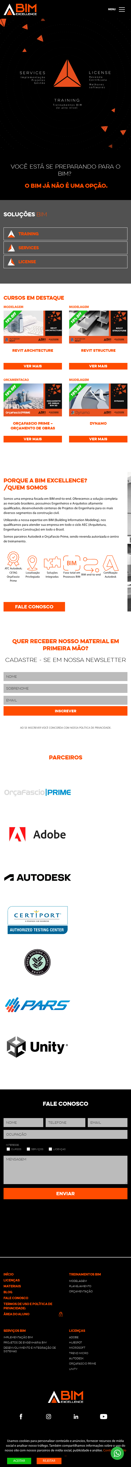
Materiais (12, 1286)
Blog (8, 1292)
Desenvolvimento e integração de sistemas (30, 1349)
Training (23, 234)
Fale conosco (34, 606)
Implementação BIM (18, 1337)
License (21, 262)
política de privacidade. (95, 728)
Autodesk (76, 1358)
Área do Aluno (33, 1314)
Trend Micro (78, 1353)
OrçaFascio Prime (82, 1363)
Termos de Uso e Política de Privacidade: (28, 1306)
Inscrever (65, 711)
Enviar (65, 1193)
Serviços (37, 1149)
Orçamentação (81, 1291)
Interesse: (12, 1145)
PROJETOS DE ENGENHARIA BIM (25, 1342)
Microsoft (77, 1347)
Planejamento (80, 1286)
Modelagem (78, 1281)
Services (23, 248)
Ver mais (33, 366)
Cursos (16, 1149)
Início (8, 1274)
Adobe (74, 1337)
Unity (73, 1369)
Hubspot (75, 1342)
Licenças (59, 1149)
